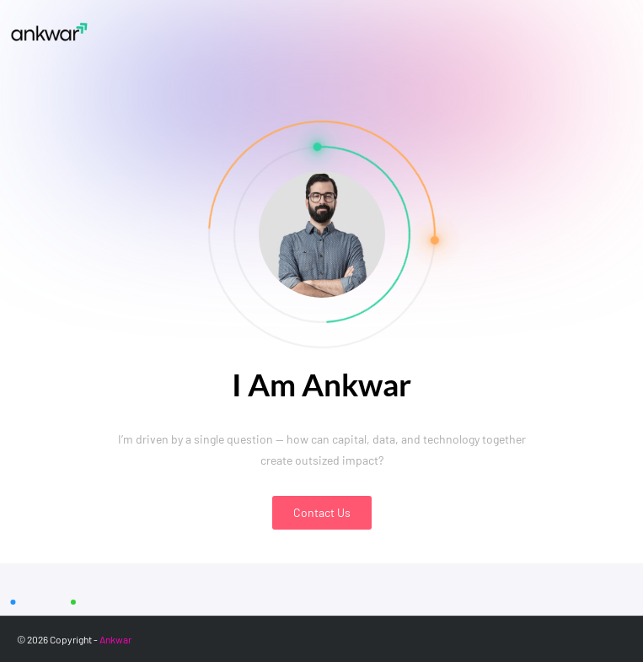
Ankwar (115, 639)
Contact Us (322, 512)
